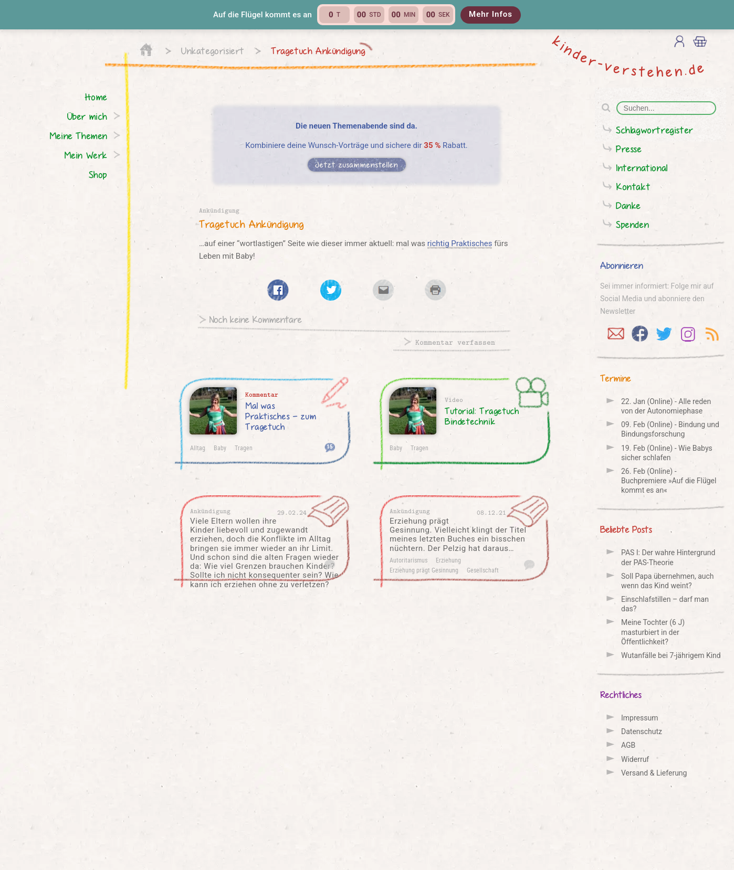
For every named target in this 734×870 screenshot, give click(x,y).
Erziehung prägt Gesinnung (424, 570)
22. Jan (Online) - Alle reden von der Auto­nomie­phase (666, 406)
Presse (629, 148)
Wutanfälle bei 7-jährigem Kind (671, 655)
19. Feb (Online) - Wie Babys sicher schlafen (666, 453)
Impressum (639, 718)
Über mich (87, 116)
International (642, 167)
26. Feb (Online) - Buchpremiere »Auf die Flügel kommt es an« (668, 480)
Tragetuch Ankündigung (318, 50)
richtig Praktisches (459, 243)
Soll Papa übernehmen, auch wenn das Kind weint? (667, 581)
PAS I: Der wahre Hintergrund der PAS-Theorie (668, 557)
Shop (98, 174)
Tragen (244, 447)
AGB (628, 745)
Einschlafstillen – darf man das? (665, 604)
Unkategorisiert (213, 50)
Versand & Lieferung (654, 773)
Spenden (632, 224)
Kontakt (633, 186)
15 (330, 446)
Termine (615, 378)
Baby (220, 447)
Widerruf (635, 759)
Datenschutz (641, 731)
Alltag (197, 447)
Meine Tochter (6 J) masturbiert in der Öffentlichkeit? (653, 631)
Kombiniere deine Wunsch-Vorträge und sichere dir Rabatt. (356, 145)
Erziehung (448, 560)
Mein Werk (86, 155)
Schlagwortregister (655, 129)
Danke (628, 205)
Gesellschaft (483, 570)
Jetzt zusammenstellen (357, 164)
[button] (367, 14)
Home (96, 96)
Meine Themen (78, 135)
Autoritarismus (408, 560)
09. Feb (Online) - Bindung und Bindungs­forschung (670, 429)
